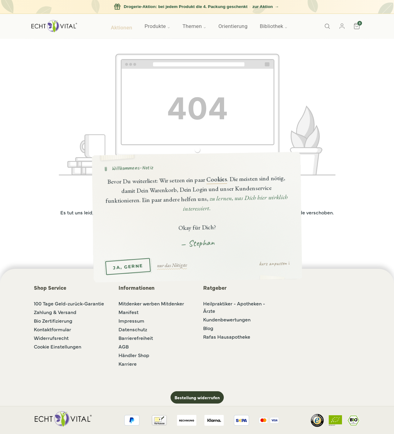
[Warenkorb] (356, 26)
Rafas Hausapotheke (226, 336)
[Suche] (327, 26)
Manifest (129, 312)
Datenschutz (133, 329)
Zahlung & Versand (55, 312)
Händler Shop (134, 355)
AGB (124, 346)
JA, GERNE (128, 266)
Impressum (131, 320)
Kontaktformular (52, 329)
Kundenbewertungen (227, 319)
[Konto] (342, 26)
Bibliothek (273, 26)
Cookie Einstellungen (57, 346)
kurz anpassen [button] (272, 263)
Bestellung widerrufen (197, 397)
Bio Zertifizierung (53, 320)
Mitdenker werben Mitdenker (151, 303)
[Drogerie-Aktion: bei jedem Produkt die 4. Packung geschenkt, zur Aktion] (197, 7)
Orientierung (233, 26)
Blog (208, 328)
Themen (194, 26)
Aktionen (121, 26)
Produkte (157, 26)
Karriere (128, 363)
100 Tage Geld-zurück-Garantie (69, 303)
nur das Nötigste (172, 265)
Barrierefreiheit (136, 337)
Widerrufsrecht (51, 337)
